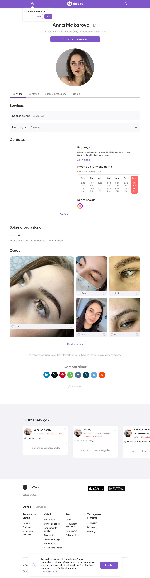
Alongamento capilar (50, 529)
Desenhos (92, 527)
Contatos (34, 93)
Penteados (49, 519)
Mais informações (49, 571)
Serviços (17, 93)
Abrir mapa (83, 159)
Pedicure (27, 527)
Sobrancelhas (72, 535)
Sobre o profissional (56, 93)
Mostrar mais (75, 344)
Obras (76, 93)
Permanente (50, 543)
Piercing (91, 531)
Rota (64, 214)
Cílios (68, 519)
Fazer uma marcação (75, 39)
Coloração (49, 535)
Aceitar (109, 565)
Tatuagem (92, 523)
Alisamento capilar (53, 547)
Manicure (27, 523)
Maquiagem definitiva (71, 525)
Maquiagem (71, 531)
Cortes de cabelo (52, 524)
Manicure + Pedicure (28, 533)
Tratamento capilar (53, 539)
